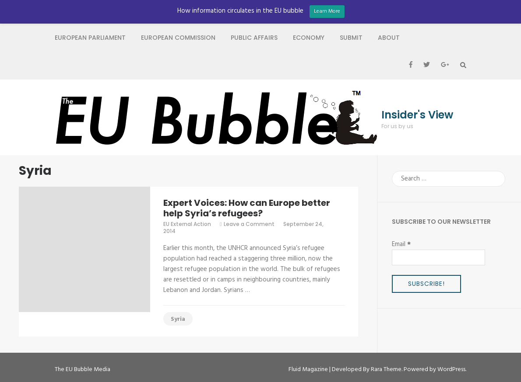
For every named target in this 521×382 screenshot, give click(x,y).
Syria (178, 319)
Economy (308, 37)
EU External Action (187, 224)
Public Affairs (254, 37)
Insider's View (417, 115)
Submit (351, 37)
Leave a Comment (249, 224)
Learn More (327, 11)
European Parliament (90, 37)
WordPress (451, 370)
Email (401, 244)
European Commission (178, 37)
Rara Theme (386, 370)
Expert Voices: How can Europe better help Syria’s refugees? (246, 208)
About (389, 37)
